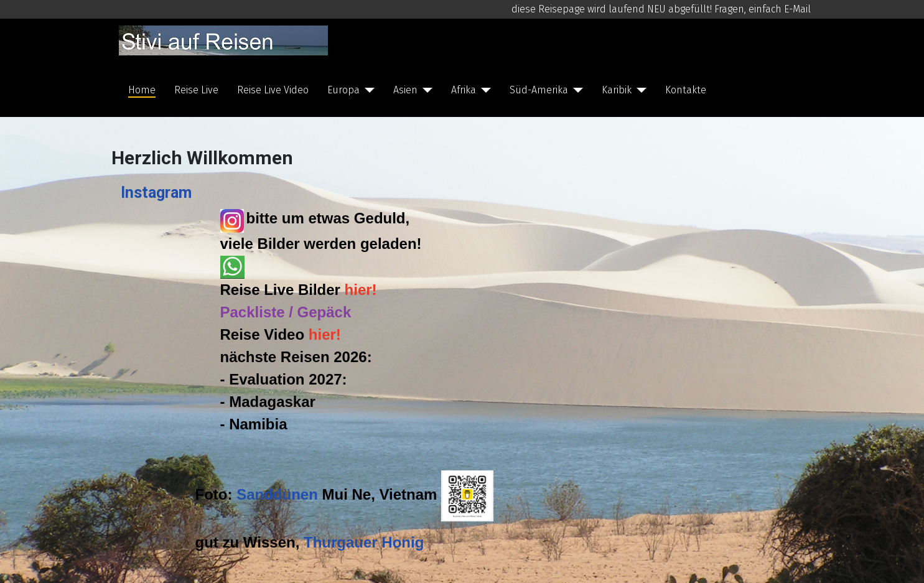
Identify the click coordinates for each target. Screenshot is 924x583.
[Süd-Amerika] (575, 90)
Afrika (463, 90)
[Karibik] (639, 90)
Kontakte (685, 90)
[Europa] (367, 90)
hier (358, 289)
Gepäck (324, 312)
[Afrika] (483, 90)
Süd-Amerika (539, 90)
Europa (343, 90)
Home (142, 90)
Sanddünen (277, 494)
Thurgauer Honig (364, 542)
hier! (325, 334)
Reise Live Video (273, 90)
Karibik (617, 90)
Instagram (156, 193)
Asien (405, 90)
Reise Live (196, 90)
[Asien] (425, 90)
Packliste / (258, 312)
